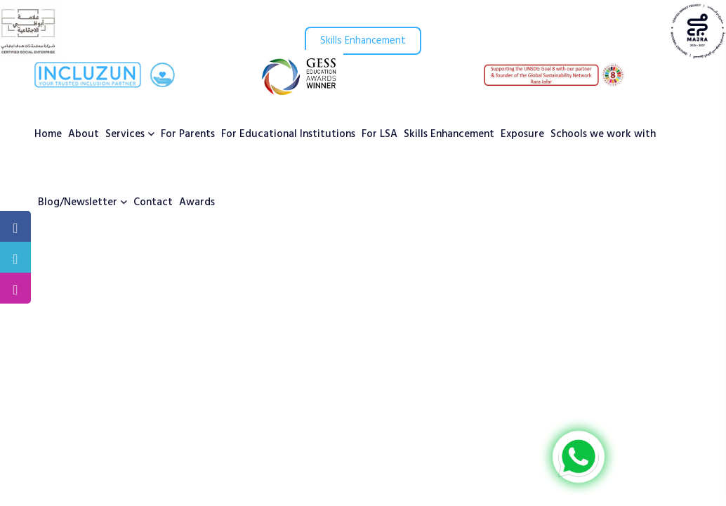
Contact (153, 202)
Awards (197, 202)
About (83, 134)
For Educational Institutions (288, 134)
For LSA (379, 134)
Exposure (522, 134)
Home (48, 134)
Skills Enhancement (363, 40)
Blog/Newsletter (77, 202)
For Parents (188, 134)
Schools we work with (603, 134)
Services (125, 134)
